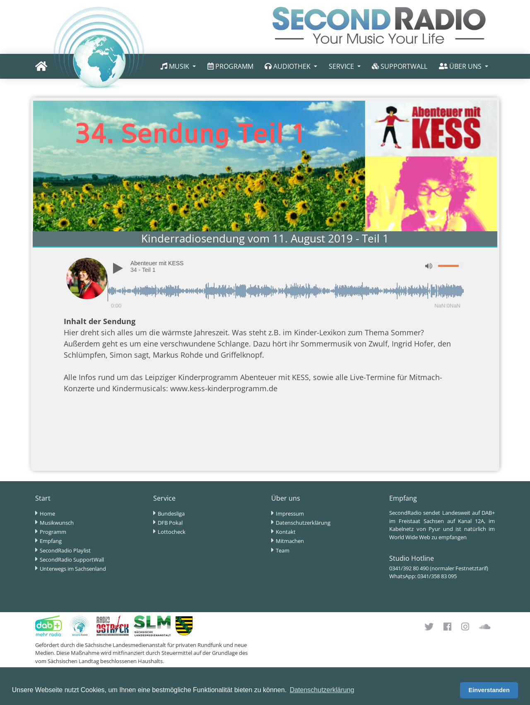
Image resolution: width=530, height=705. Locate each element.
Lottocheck (172, 531)
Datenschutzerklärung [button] (322, 689)
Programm (53, 531)
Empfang (51, 541)
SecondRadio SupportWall (72, 559)
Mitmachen (290, 541)
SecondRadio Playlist (65, 550)
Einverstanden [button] (489, 690)
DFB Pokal (170, 522)
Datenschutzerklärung (303, 522)
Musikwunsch (57, 522)
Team (282, 550)
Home (47, 513)
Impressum (290, 513)
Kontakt (286, 531)
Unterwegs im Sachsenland (73, 568)
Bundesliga (171, 513)
